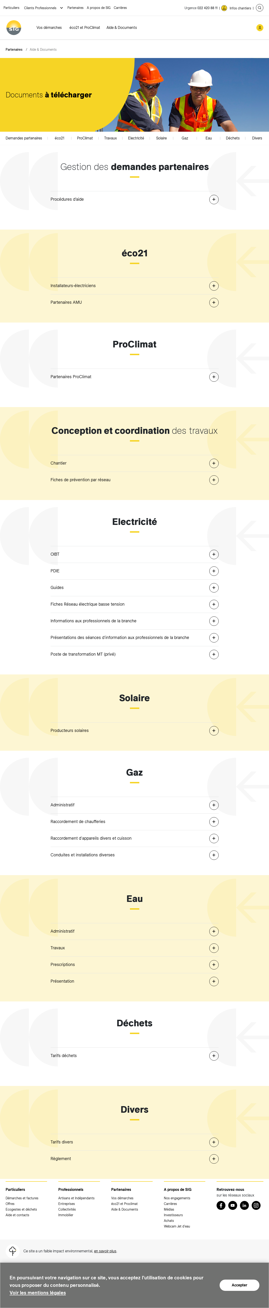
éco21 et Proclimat (124, 1204)
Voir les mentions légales (42, 1292)
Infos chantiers (240, 8)
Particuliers (11, 8)
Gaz (185, 138)
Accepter (239, 1285)
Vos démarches (49, 27)
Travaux (110, 138)
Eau (209, 138)
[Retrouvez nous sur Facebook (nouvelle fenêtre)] (221, 1205)
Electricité (136, 138)
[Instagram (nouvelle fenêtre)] (256, 1205)
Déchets (233, 138)
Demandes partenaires (24, 138)
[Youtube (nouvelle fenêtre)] (232, 1205)
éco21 (59, 138)
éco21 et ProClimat (85, 27)
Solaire (161, 138)
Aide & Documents (122, 27)
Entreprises (66, 1204)
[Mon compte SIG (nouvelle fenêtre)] (259, 27)
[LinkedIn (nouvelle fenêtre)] (244, 1205)
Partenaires (75, 8)
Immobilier (65, 1215)
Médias (169, 1209)
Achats (169, 1221)
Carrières (120, 8)
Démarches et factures (22, 1198)
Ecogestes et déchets (21, 1209)
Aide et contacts (17, 1215)
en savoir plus (105, 1251)
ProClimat (85, 138)
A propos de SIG (99, 8)
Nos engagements (177, 1198)
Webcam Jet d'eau (177, 1226)
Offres (10, 1204)
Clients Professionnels (40, 8)
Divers (257, 138)
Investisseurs (173, 1215)
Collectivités (67, 1209)
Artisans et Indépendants (76, 1198)
